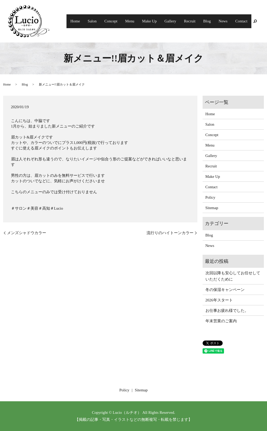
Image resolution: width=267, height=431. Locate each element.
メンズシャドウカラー (26, 233)
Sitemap (211, 208)
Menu (139, 21)
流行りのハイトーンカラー (170, 233)
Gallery (177, 21)
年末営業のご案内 (221, 321)
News (225, 21)
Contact (242, 21)
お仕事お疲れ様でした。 (226, 310)
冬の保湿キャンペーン (225, 290)
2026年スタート (219, 300)
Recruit (195, 21)
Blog (210, 21)
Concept (122, 21)
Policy (210, 197)
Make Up (157, 21)
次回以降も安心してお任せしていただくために (232, 276)
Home (89, 21)
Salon (104, 21)
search (255, 21)
